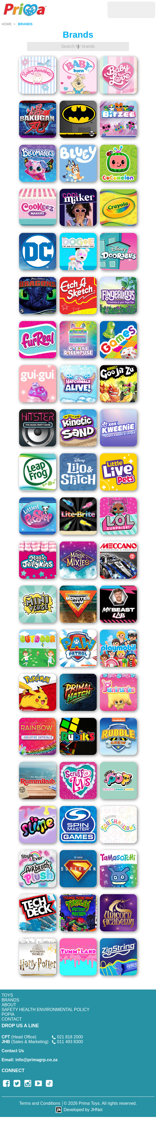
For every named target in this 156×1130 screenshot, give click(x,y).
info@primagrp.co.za (29, 1059)
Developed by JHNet (83, 1109)
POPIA (8, 1014)
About (9, 1005)
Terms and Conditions (39, 1103)
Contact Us (13, 1050)
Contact (12, 1019)
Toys (7, 995)
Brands (25, 24)
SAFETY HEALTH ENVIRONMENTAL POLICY (46, 1009)
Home (7, 24)
